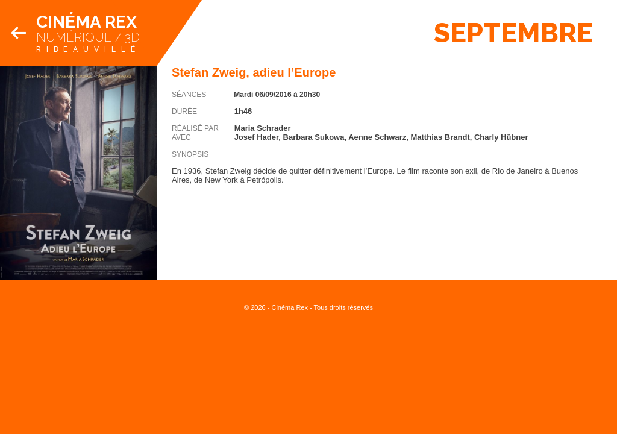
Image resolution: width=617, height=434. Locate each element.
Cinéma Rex (86, 22)
